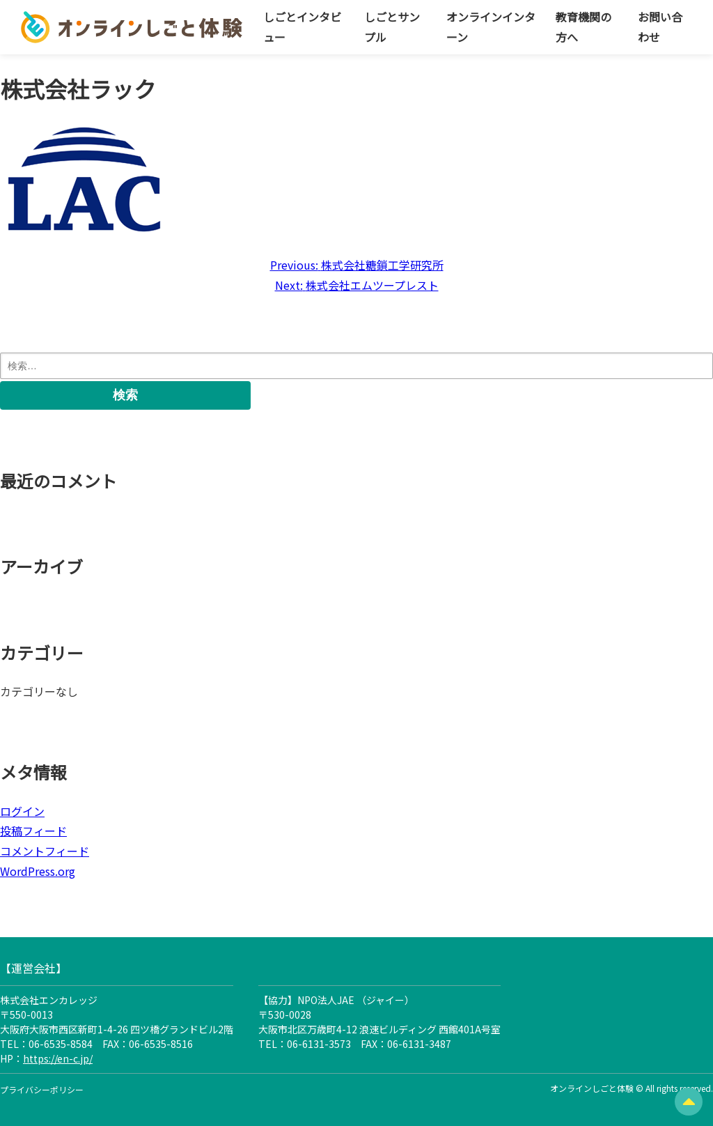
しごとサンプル (392, 26)
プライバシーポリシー (42, 1089)
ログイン (22, 811)
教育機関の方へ (583, 26)
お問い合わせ (660, 26)
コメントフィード (44, 850)
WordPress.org (37, 871)
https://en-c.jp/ (58, 1058)
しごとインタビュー (302, 26)
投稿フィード (33, 830)
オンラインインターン (490, 26)
